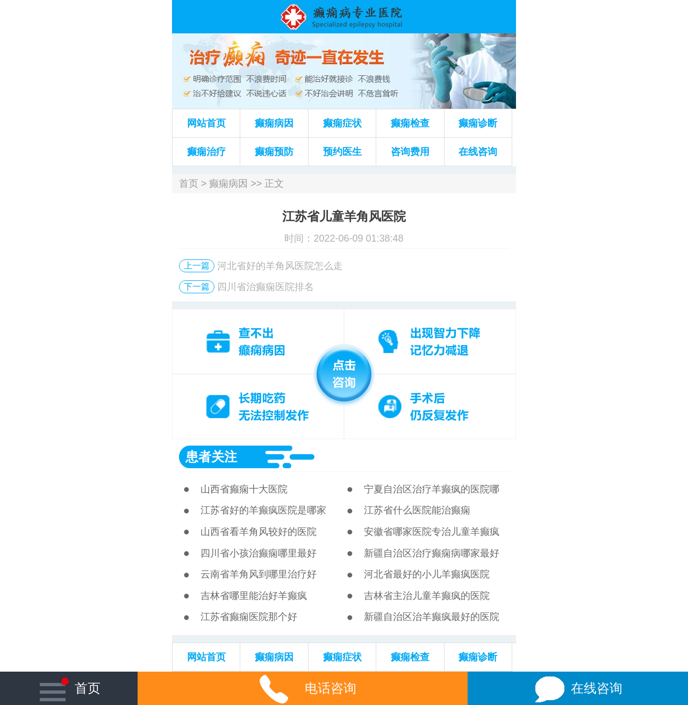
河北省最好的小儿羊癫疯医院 (427, 574)
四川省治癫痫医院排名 (265, 286)
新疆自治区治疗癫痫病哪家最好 (431, 553)
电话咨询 (302, 688)
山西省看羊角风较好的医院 (258, 531)
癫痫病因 (274, 123)
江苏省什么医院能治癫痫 (417, 510)
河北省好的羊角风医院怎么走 (280, 265)
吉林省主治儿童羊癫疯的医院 (427, 595)
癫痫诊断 (477, 123)
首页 (188, 183)
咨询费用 (410, 151)
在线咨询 (477, 151)
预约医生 (342, 151)
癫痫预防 (274, 151)
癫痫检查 (410, 123)
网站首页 (206, 123)
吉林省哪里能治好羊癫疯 (253, 595)
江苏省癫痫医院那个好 (248, 616)
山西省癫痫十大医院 (244, 489)
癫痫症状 (342, 123)
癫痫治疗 (206, 151)
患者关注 (211, 456)
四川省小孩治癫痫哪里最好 (258, 553)
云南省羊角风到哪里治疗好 (258, 574)
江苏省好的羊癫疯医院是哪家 (263, 510)
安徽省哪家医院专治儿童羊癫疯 (431, 531)
